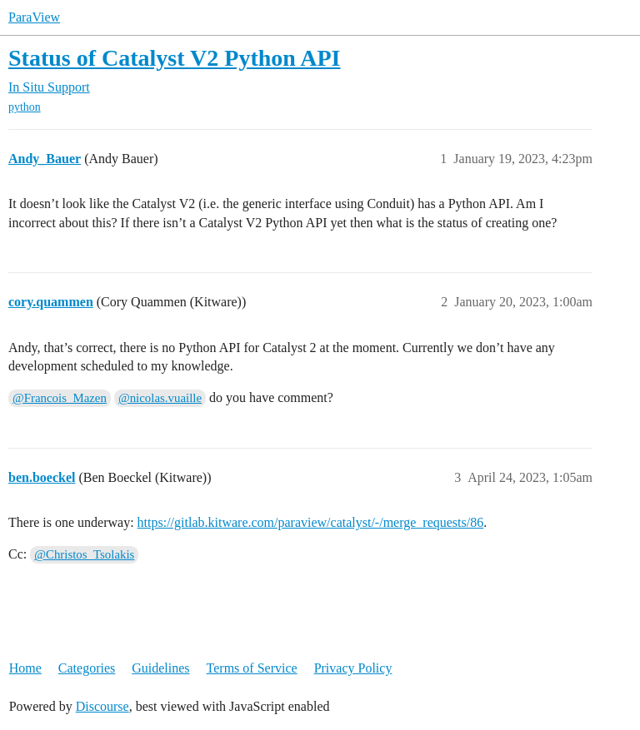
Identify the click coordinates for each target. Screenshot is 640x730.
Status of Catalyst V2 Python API (174, 58)
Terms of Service (252, 668)
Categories (86, 668)
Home (25, 668)
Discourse (102, 706)
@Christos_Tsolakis (84, 554)
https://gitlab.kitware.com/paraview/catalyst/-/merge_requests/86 (311, 522)
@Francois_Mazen (59, 398)
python (24, 107)
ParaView (34, 17)
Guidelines (160, 668)
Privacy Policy (353, 668)
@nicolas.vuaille (160, 398)
